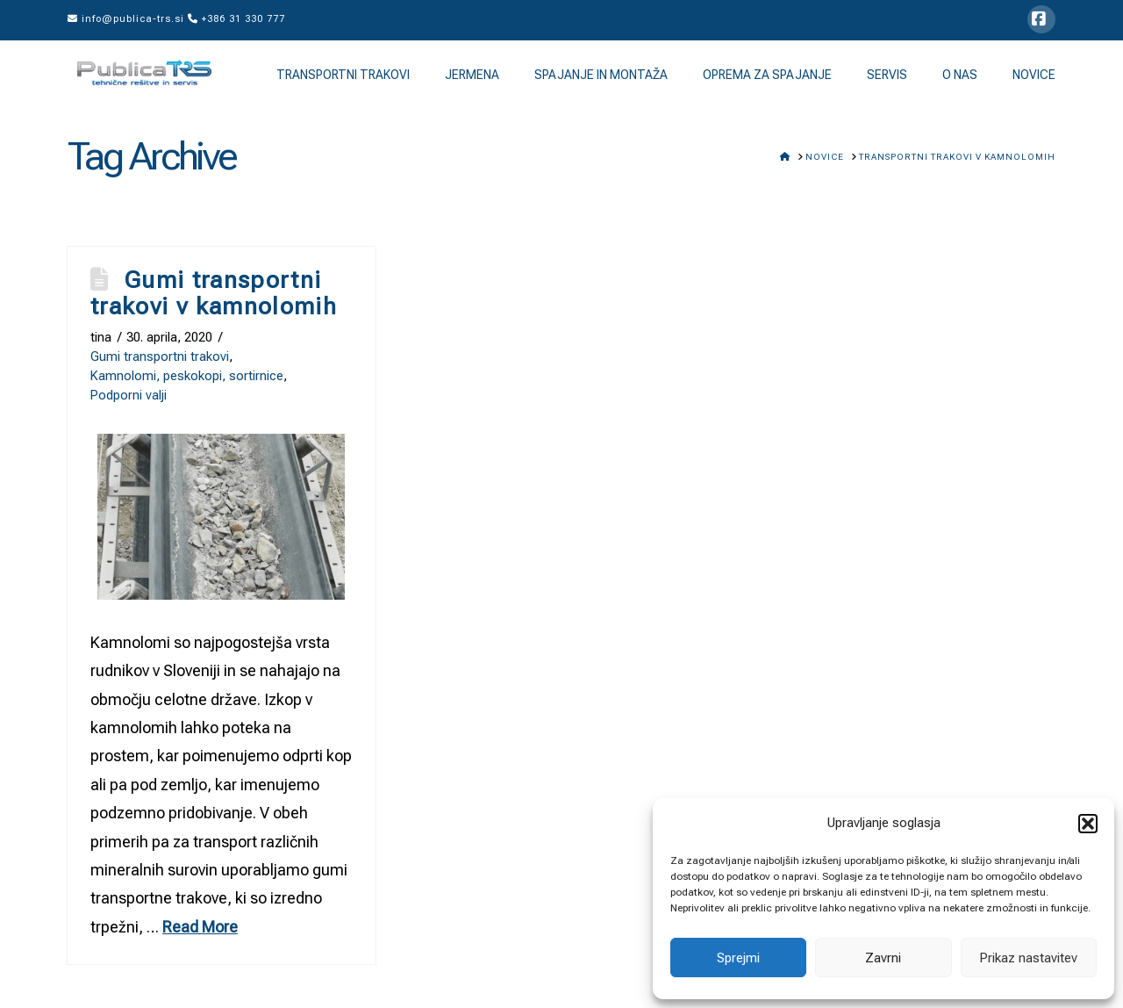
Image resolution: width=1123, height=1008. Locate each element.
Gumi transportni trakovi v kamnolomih (213, 293)
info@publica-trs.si (126, 19)
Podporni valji (128, 395)
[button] (1088, 823)
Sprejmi (738, 958)
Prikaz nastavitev (1028, 958)
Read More (200, 927)
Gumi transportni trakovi (159, 356)
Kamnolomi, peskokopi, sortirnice (186, 376)
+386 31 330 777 (236, 19)
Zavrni (883, 958)
